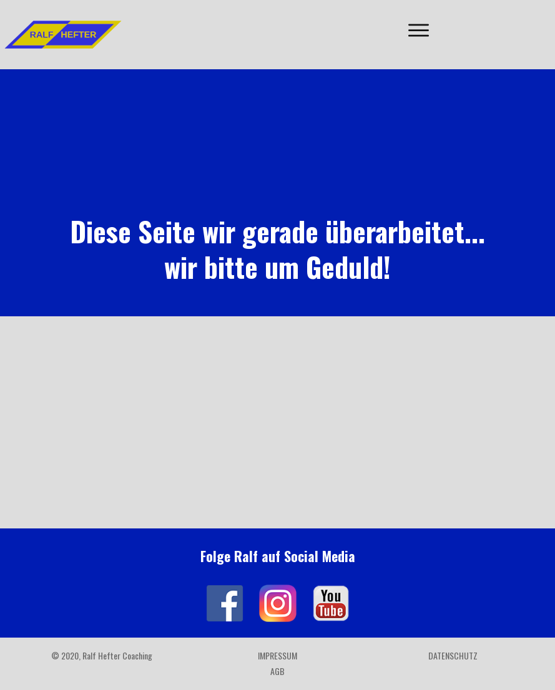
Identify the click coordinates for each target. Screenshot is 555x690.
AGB (277, 671)
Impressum (277, 655)
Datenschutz (453, 655)
